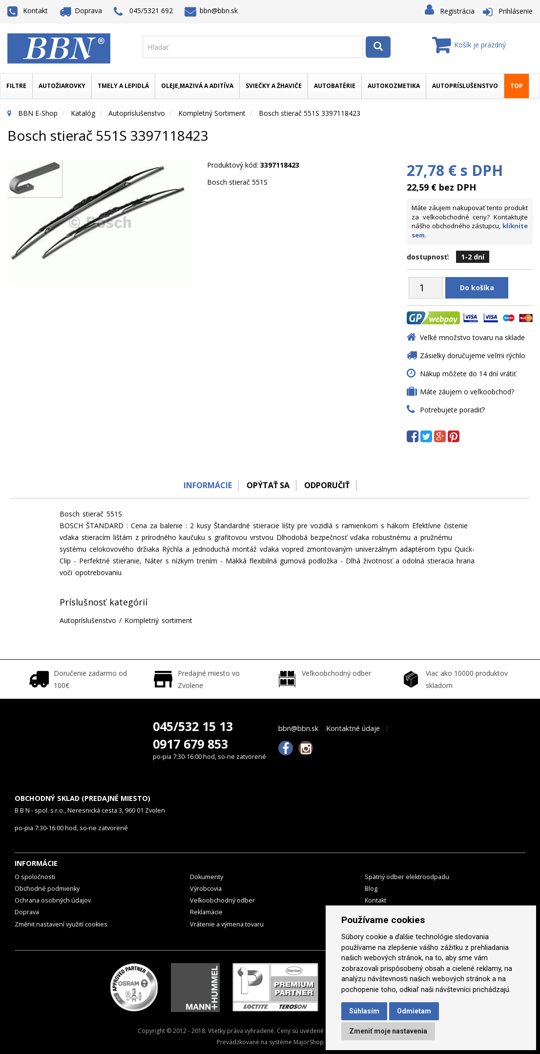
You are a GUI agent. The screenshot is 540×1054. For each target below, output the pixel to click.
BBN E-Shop (38, 113)
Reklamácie (206, 912)
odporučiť (329, 485)
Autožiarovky (62, 86)
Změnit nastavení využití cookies (61, 924)
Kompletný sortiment (212, 113)
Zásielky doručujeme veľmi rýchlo (472, 355)
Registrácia (457, 11)
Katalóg (83, 113)
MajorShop (308, 1042)
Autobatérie (334, 86)
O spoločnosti (35, 877)
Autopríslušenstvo (465, 86)
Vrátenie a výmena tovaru (227, 924)
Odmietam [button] (414, 1011)
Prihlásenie (515, 11)
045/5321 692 (143, 11)
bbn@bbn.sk (211, 10)
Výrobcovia (206, 888)
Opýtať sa (267, 485)
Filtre (16, 86)
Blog (371, 888)
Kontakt (27, 10)
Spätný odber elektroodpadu (407, 877)
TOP (516, 86)
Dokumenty (206, 877)
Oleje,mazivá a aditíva (197, 86)
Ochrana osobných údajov (53, 900)
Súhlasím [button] (364, 1011)
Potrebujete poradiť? (452, 409)
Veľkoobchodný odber (222, 900)
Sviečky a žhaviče (274, 86)
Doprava (81, 10)
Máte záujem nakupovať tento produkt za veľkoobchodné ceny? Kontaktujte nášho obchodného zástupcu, (470, 221)
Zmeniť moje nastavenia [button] (388, 1031)
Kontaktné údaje (353, 728)
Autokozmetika (394, 86)
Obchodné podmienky (47, 888)
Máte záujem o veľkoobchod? (467, 391)
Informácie (205, 485)
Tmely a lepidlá (123, 86)
